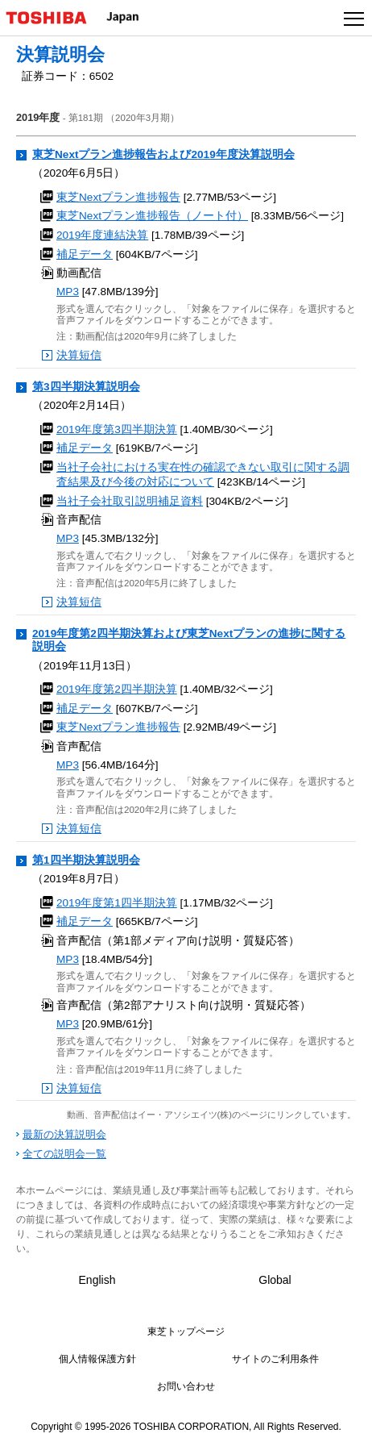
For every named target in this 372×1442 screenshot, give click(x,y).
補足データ (84, 254)
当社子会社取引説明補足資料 (129, 501)
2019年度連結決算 (102, 235)
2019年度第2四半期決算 (116, 689)
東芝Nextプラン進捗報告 (118, 197)
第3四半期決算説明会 (86, 387)
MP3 (67, 291)
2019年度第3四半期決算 (116, 429)
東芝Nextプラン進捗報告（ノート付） (152, 216)
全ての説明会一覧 (64, 1154)
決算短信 (78, 355)
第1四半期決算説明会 (86, 860)
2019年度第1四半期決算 (116, 903)
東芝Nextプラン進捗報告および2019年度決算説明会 (163, 154)
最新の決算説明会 (64, 1134)
